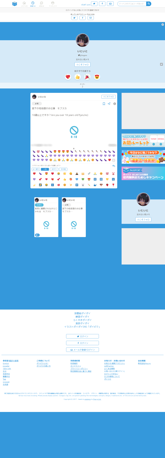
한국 (4, 371)
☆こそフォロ (82, 64)
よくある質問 (109, 368)
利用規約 (73, 363)
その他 (63, 169)
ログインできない (111, 374)
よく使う (36, 169)
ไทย (4, 379)
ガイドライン (75, 366)
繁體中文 (6, 376)
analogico (88, 399)
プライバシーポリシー (79, 368)
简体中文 (6, 374)
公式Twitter (109, 366)
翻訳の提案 (14, 360)
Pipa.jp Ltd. (97, 399)
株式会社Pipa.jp (144, 363)
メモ (37, 103)
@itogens (83, 55)
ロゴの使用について (112, 376)
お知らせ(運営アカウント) (114, 363)
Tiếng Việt (7, 368)
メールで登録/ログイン (82, 349)
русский (6, 382)
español (6, 366)
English (6, 363)
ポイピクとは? (42, 363)
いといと (82, 51)
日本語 (5, 384)
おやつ (54, 169)
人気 (45, 169)
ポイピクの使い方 (44, 366)
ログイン (82, 336)
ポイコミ (107, 379)
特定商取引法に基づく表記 (80, 371)
